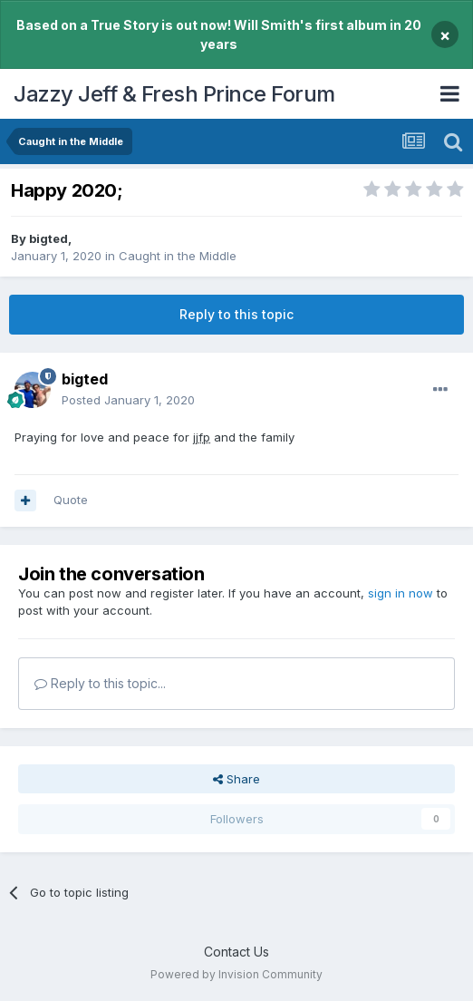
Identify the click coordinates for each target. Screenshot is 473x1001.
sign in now (400, 593)
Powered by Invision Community (236, 974)
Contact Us (236, 951)
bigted (48, 238)
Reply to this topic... (100, 683)
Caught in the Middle (177, 255)
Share (236, 778)
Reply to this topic (236, 314)
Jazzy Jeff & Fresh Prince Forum (174, 94)
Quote (70, 499)
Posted (128, 400)
